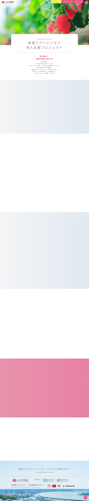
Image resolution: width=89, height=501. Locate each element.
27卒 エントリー (48, 479)
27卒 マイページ (62, 479)
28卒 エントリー (48, 481)
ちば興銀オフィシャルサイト (18, 485)
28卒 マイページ (62, 481)
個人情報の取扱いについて (36, 485)
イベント (56, 1)
